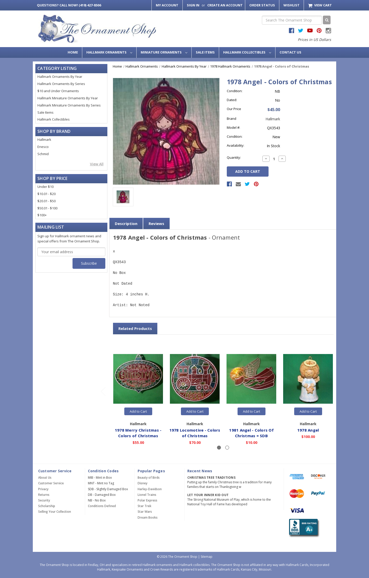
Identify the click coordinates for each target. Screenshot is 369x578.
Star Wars (145, 511)
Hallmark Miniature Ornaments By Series (69, 105)
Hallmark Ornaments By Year (59, 76)
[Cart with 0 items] (320, 5)
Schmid (43, 154)
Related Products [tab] (135, 328)
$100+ (42, 215)
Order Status (262, 5)
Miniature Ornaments (164, 52)
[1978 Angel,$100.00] (308, 379)
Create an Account (225, 5)
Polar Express (147, 500)
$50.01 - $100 (47, 208)
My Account (167, 5)
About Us (45, 477)
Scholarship (46, 506)
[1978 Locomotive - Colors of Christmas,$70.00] (195, 379)
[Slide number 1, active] (219, 447)
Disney (142, 483)
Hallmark (44, 139)
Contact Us (290, 52)
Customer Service (51, 483)
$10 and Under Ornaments (58, 91)
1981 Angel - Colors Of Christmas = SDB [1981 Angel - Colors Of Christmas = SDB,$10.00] (251, 432)
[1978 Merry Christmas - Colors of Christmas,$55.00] (138, 379)
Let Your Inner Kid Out (208, 495)
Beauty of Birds (149, 477)
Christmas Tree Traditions (211, 477)
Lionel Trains (147, 495)
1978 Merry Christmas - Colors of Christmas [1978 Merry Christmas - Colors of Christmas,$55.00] (138, 432)
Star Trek (144, 506)
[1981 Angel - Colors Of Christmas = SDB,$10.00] (251, 379)
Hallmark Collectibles (247, 52)
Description (126, 223)
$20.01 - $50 (46, 201)
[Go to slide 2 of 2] (103, 391)
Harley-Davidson (150, 489)
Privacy (43, 489)
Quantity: (234, 157)
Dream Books (148, 517)
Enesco (43, 146)
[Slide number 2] (227, 447)
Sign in (193, 5)
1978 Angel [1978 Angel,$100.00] (308, 429)
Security (44, 500)
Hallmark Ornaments (109, 52)
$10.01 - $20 (46, 193)
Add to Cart (138, 411)
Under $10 (45, 186)
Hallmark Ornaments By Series (61, 83)
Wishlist (291, 5)
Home (73, 52)
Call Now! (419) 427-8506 (69, 5)
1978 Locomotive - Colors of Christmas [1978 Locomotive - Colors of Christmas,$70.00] (194, 432)
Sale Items (205, 52)
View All (97, 164)
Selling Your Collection (54, 511)
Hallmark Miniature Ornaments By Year (67, 98)
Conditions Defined (102, 506)
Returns (43, 495)
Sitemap (206, 556)
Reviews (156, 223)
